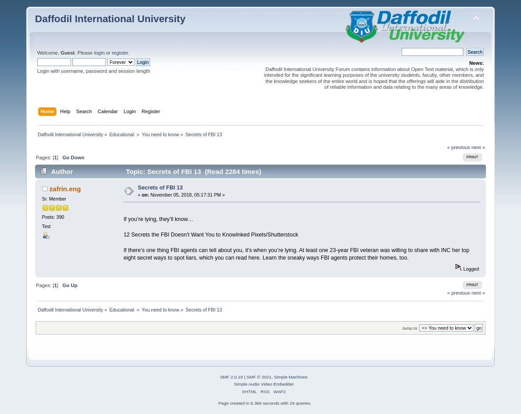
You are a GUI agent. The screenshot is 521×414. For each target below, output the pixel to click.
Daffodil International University (110, 18)
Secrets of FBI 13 (160, 188)
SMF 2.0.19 (231, 377)
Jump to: (410, 328)
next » (478, 147)
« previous (458, 147)
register (120, 52)
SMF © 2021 (259, 377)
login (99, 52)
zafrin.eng (65, 189)
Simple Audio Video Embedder (264, 384)
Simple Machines (291, 377)
